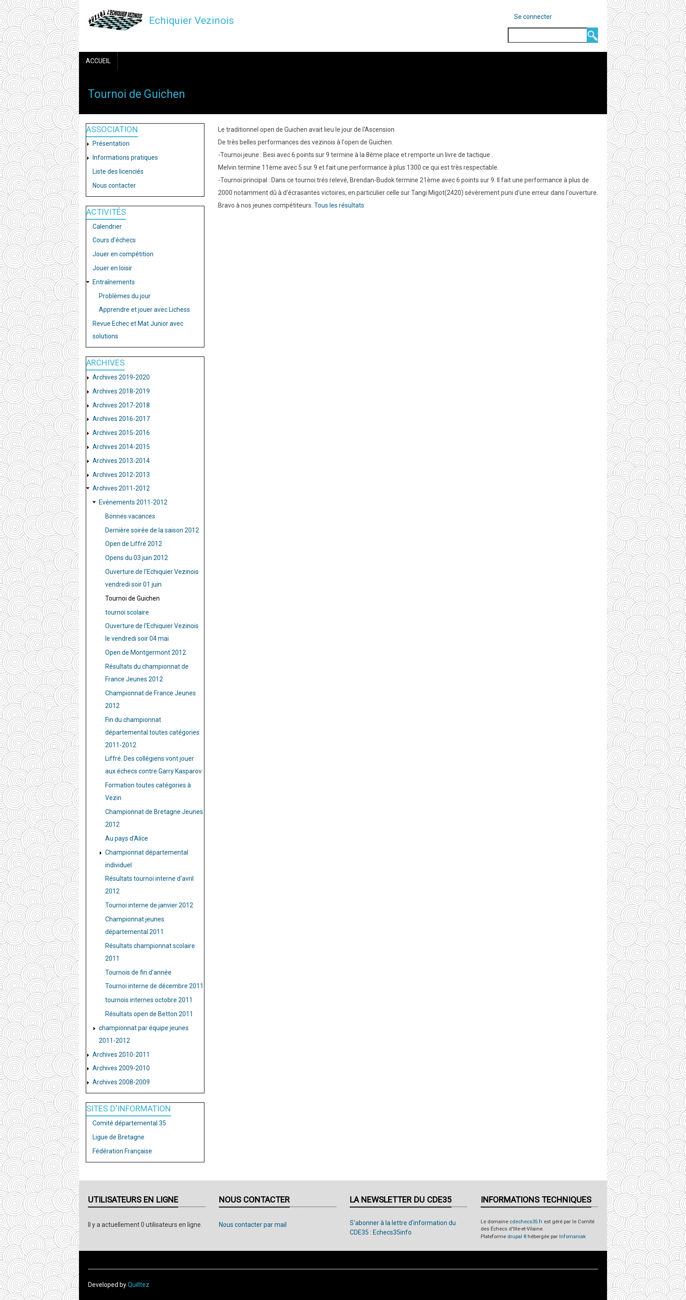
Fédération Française (122, 1151)
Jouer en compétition (123, 254)
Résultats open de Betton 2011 (149, 1014)
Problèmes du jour (125, 296)
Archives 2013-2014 (121, 460)
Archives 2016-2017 (121, 418)
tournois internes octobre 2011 (149, 1000)
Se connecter (533, 16)
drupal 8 (516, 1237)
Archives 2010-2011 (121, 1054)
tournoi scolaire (127, 612)
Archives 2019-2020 (121, 377)
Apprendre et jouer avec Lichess (144, 309)
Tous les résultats (339, 205)
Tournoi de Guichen (132, 598)
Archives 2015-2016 (121, 432)
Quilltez (138, 1284)
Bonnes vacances (130, 516)
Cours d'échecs (114, 240)
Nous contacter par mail (253, 1224)
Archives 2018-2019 (121, 391)
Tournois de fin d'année (138, 972)
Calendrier (107, 226)
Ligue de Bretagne (118, 1137)
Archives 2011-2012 (121, 488)
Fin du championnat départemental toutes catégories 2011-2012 (152, 732)
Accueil (98, 61)
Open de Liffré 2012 (133, 543)
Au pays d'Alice (126, 838)
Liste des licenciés (118, 171)
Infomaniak (572, 1237)
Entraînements (114, 282)
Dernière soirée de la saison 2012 (152, 530)
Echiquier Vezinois (191, 20)
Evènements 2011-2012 (133, 502)
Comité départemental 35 (129, 1123)
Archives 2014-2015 (121, 446)
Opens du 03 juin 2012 (136, 557)
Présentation (111, 143)
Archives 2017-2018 (121, 405)
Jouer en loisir (112, 268)
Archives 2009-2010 (121, 1068)
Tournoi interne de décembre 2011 (154, 986)
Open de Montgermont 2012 (145, 652)
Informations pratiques (125, 157)
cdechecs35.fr (526, 1222)
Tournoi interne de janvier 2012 (149, 905)
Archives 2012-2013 (121, 474)
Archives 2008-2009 (121, 1082)
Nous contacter (114, 185)
